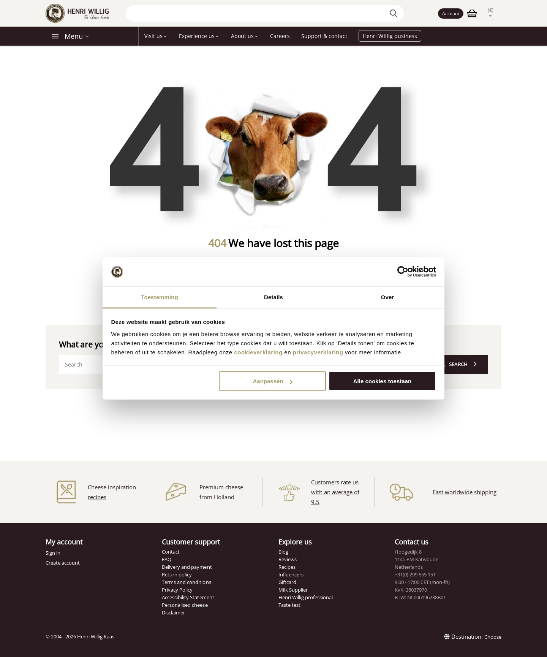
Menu (74, 36)
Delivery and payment (187, 566)
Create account (63, 562)
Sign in (53, 552)
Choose (492, 636)
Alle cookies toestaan (382, 381)
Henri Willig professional (305, 597)
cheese (234, 487)
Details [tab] (273, 297)
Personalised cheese (184, 604)
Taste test (289, 604)
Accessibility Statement (188, 597)
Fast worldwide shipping (464, 492)
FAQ (166, 559)
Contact (171, 551)
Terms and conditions (186, 582)
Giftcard (287, 582)
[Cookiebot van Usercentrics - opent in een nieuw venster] (403, 272)
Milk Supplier (293, 589)
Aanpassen (272, 381)
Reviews (287, 559)
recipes (97, 497)
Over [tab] (387, 297)
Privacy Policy (177, 589)
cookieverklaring (258, 352)
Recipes (287, 566)
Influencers (291, 574)
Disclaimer (173, 612)
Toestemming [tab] (159, 297)
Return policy (177, 574)
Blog (283, 551)
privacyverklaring (318, 352)
